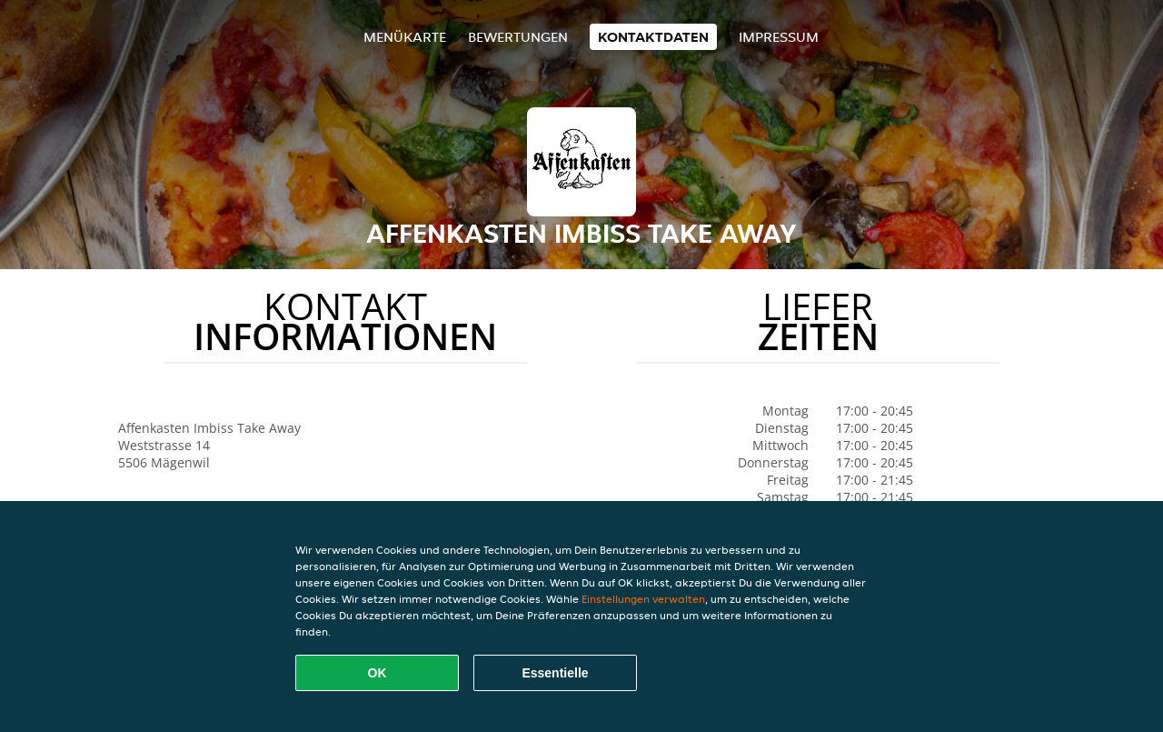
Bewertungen (518, 36)
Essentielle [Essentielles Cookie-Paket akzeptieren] (555, 673)
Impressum (779, 36)
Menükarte (404, 36)
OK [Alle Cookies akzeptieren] (377, 673)
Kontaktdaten (653, 36)
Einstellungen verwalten (643, 599)
